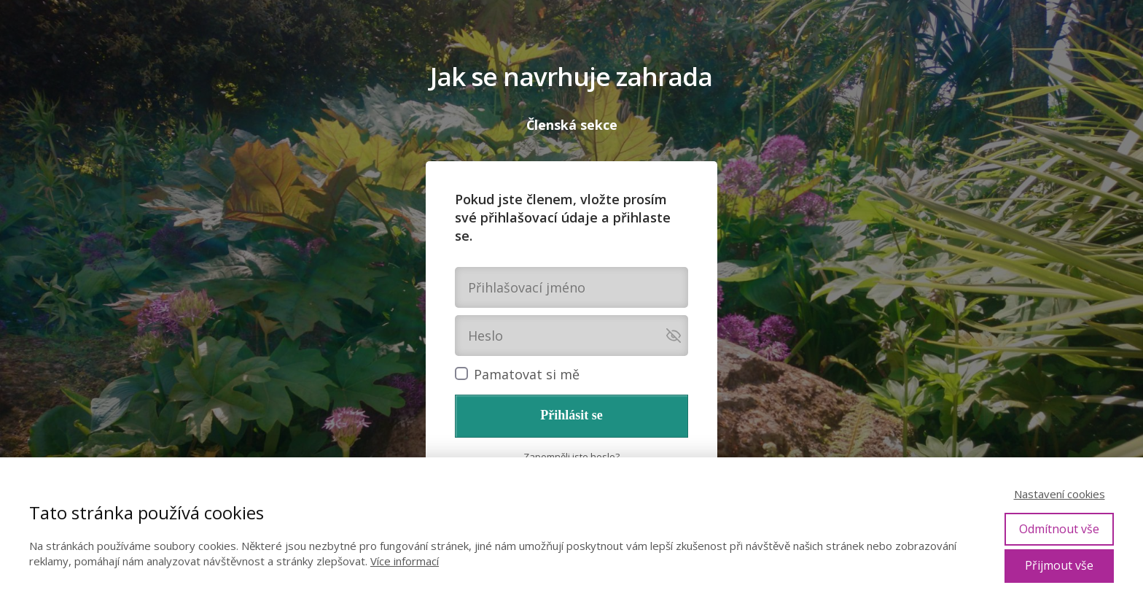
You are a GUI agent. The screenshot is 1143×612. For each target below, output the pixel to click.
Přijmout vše (1059, 565)
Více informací (404, 561)
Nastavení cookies (1059, 494)
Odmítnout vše (1059, 529)
